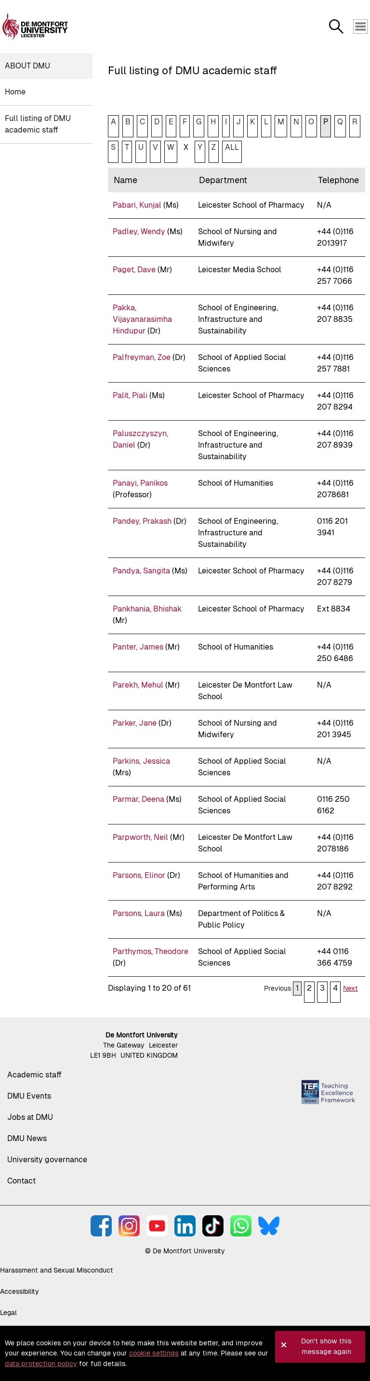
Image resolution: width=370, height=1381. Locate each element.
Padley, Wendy (139, 231)
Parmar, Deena (138, 799)
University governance (47, 1159)
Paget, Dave (134, 269)
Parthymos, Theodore (150, 951)
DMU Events (29, 1096)
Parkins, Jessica (141, 761)
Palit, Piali (130, 395)
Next (350, 988)
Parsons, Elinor (139, 875)
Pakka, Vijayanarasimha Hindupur (142, 319)
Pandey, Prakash (142, 521)
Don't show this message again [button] (326, 1346)
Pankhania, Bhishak (147, 608)
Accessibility (19, 1291)
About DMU (27, 65)
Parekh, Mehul (138, 685)
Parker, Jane (135, 723)
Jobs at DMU (30, 1117)
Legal (8, 1312)
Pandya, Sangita (141, 570)
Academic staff (34, 1074)
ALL (232, 147)
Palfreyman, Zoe (142, 357)
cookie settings (154, 1353)
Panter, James (138, 646)
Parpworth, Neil (140, 837)
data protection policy (41, 1364)
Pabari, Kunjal (137, 205)
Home (15, 91)
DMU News (27, 1138)
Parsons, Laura (139, 913)
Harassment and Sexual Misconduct (56, 1270)
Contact (21, 1180)
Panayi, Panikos (140, 483)
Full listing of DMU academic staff (38, 124)
